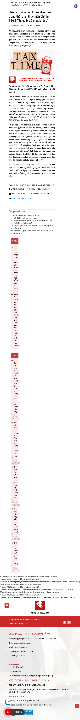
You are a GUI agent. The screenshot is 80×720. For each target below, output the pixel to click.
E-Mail (29, 26)
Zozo (38, 619)
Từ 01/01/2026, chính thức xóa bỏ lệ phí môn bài (27, 218)
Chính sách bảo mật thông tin (20, 623)
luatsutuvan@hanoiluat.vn (21, 198)
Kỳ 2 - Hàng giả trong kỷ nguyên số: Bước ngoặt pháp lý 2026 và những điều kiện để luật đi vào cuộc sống (16, 386)
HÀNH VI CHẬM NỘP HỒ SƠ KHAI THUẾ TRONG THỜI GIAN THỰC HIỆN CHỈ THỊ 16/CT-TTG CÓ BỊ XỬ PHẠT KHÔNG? (16, 320)
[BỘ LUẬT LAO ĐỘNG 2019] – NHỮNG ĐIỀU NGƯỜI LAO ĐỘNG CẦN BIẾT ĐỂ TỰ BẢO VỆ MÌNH (16, 267)
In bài (37, 26)
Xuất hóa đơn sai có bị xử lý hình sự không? (25, 215)
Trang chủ (14, 2)
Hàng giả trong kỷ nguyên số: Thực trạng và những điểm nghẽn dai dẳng (16, 439)
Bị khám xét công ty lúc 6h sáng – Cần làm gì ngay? (16, 520)
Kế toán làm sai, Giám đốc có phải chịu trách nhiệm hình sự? (16, 482)
